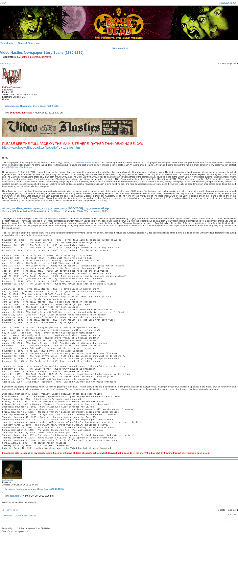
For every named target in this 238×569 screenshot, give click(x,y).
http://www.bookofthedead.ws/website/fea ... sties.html (41, 147)
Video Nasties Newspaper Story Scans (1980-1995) (41, 53)
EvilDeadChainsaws (41, 57)
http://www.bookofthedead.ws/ (85, 162)
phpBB (16, 528)
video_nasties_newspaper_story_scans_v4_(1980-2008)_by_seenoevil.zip (55, 208)
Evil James (23, 57)
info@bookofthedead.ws (20, 167)
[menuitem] (3, 2)
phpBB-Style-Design (38, 531)
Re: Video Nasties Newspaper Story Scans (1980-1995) (34, 489)
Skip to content (120, 48)
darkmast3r (7, 480)
